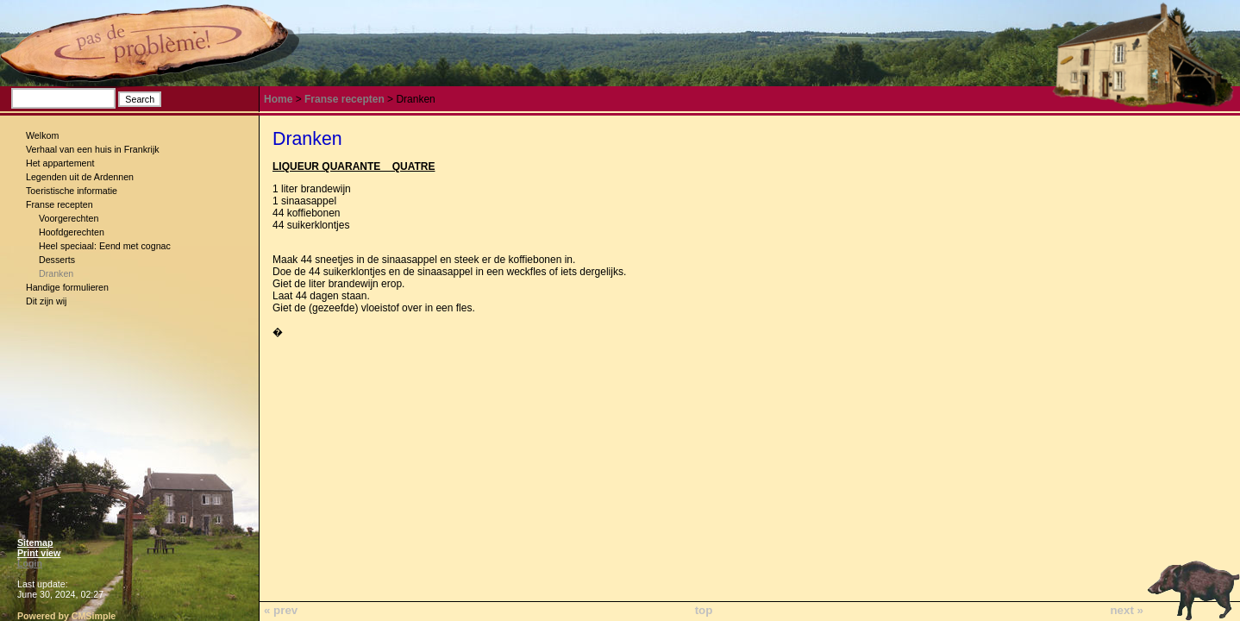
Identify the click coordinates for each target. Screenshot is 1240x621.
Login (29, 563)
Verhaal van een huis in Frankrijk (93, 149)
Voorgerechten (68, 218)
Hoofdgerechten (71, 232)
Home (278, 99)
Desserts (57, 259)
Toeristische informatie (71, 190)
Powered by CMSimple (66, 616)
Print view (38, 553)
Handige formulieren (67, 287)
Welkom (42, 135)
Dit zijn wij (46, 301)
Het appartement (60, 163)
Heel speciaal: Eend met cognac (105, 246)
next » (1126, 610)
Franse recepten (59, 204)
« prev (280, 610)
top (704, 610)
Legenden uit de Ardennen (80, 177)
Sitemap (35, 542)
